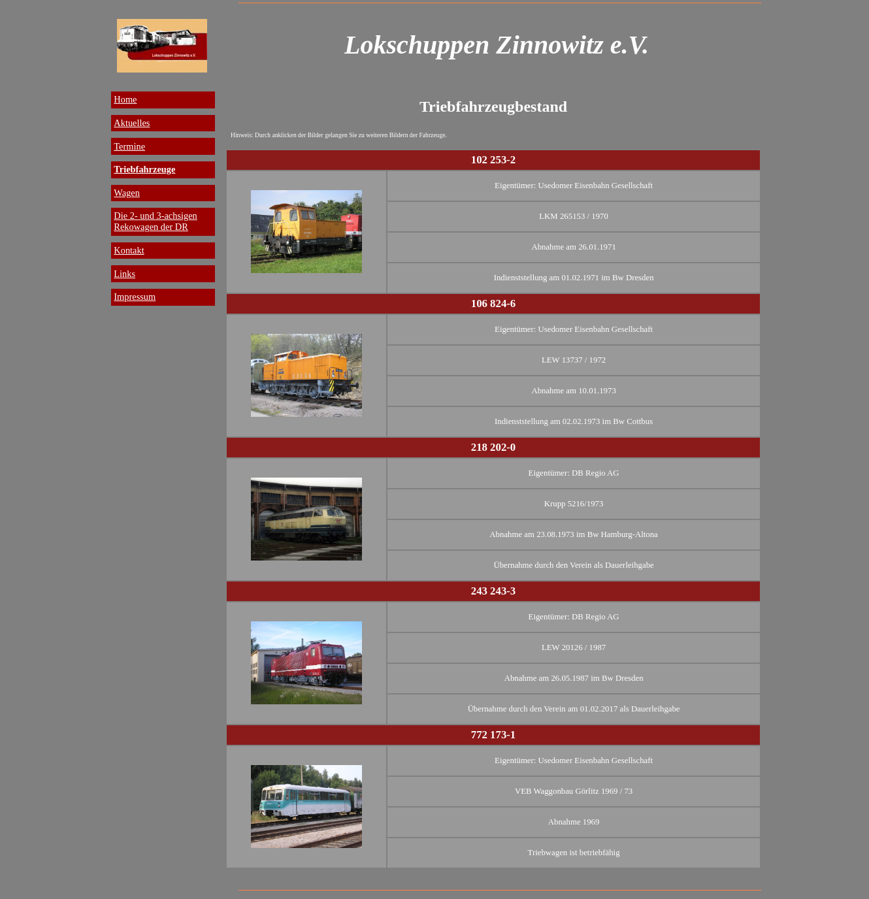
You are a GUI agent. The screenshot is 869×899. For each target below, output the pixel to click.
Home (125, 99)
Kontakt (129, 250)
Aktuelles (132, 123)
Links (124, 274)
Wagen (127, 193)
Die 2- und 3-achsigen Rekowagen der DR (155, 221)
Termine (129, 146)
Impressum (135, 296)
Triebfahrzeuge (144, 169)
